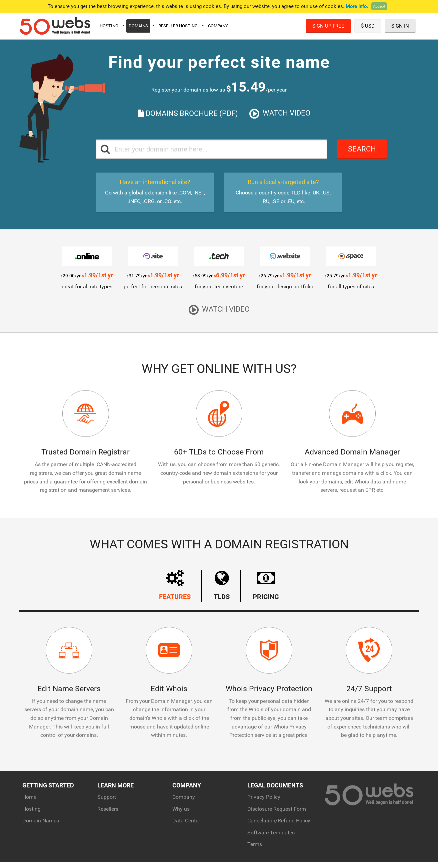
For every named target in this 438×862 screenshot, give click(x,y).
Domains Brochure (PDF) (188, 113)
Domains (138, 25)
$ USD (368, 26)
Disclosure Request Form (276, 809)
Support (106, 797)
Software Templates (271, 832)
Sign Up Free (328, 26)
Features (175, 585)
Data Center (186, 820)
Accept (379, 6)
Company (218, 25)
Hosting (109, 25)
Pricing (266, 585)
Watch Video (279, 114)
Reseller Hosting (178, 25)
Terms (254, 844)
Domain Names (40, 820)
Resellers (107, 809)
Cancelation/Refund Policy (278, 820)
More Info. (357, 6)
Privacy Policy (263, 797)
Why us (181, 809)
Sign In (400, 26)
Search (362, 149)
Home (29, 797)
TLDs (222, 585)
